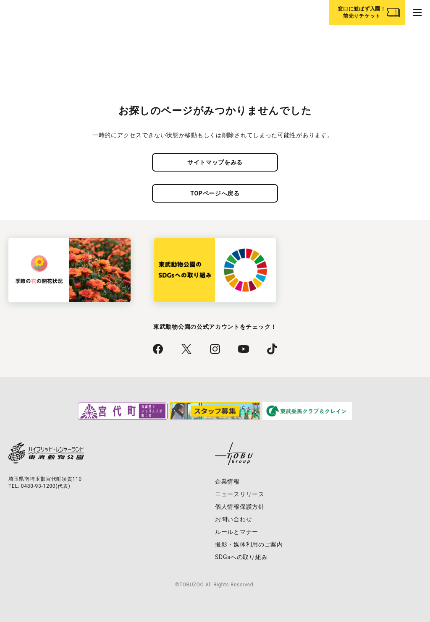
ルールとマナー (236, 531)
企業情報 (227, 481)
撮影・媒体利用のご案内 (249, 544)
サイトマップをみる (215, 162)
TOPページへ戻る (214, 193)
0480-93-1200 (38, 486)
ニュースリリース (240, 494)
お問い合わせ (233, 519)
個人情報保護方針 (240, 506)
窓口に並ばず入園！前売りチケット (361, 12)
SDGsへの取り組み (241, 557)
